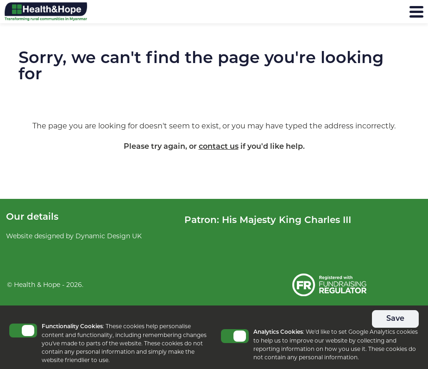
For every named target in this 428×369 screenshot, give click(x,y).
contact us (219, 147)
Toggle (23, 330)
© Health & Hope (33, 284)
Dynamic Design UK (109, 236)
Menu (394, 11)
